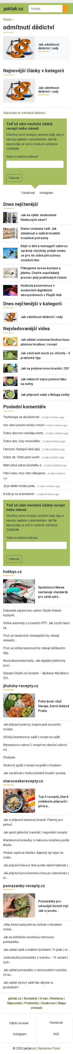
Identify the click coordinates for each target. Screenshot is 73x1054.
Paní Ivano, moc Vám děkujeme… (25, 473)
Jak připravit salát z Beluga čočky (45, 395)
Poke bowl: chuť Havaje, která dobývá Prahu (53, 706)
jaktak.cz (14, 998)
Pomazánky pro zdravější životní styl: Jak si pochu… (53, 906)
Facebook (28, 193)
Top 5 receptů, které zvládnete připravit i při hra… (53, 801)
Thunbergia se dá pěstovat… (22, 417)
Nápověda (14, 1003)
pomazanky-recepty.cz (24, 885)
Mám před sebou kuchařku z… (23, 465)
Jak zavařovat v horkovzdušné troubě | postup (34, 773)
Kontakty (30, 998)
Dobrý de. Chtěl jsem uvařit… (22, 457)
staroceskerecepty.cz (23, 781)
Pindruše (9, 757)
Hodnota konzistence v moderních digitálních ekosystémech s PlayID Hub (41, 290)
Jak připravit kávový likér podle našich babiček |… (36, 865)
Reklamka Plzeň (49, 1048)
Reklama (56, 998)
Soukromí (48, 1003)
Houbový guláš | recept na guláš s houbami (32, 765)
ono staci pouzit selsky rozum (23, 425)
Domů (7, 19)
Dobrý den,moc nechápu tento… (24, 433)
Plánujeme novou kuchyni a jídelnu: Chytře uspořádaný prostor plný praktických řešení (43, 272)
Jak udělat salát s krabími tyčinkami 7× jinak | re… (36, 950)
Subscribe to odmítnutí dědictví (24, 113)
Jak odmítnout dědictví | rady (48, 46)
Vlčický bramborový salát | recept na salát (31, 737)
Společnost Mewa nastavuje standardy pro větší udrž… (53, 592)
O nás (44, 998)
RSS (56, 1034)
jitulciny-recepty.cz (20, 685)
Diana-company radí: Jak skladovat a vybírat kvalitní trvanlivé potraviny (40, 233)
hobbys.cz (12, 571)
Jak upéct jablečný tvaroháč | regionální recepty (35, 832)
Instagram (46, 193)
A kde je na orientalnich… (19, 494)
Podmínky (31, 1003)
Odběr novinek (19, 1023)
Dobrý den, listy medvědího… (22, 441)
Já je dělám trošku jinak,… (20, 486)
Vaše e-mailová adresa (21, 156)
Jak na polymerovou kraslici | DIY (45, 368)
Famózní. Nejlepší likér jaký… (22, 449)
